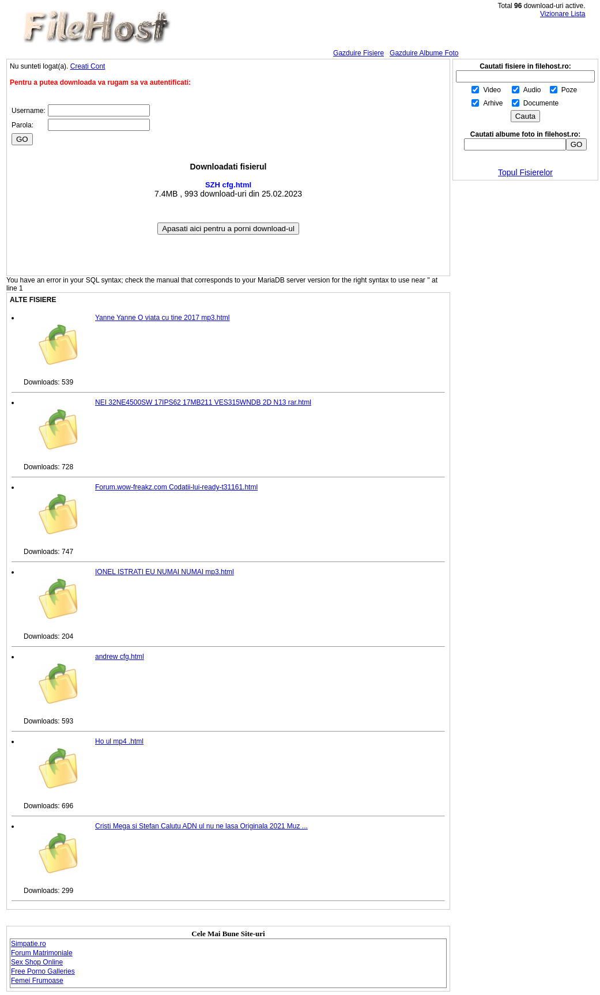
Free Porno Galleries (43, 971)
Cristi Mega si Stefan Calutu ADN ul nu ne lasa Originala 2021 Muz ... (201, 826)
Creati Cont (87, 66)
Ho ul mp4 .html (119, 741)
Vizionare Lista (563, 14)
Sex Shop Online (37, 962)
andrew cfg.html (119, 657)
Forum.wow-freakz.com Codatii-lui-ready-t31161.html (176, 487)
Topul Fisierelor (525, 172)
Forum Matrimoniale (42, 953)
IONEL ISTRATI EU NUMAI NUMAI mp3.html (164, 572)
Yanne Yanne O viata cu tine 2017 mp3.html (162, 318)
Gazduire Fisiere (358, 53)
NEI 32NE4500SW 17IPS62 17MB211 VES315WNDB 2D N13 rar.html (203, 402)
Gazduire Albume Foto (424, 53)
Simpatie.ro (28, 944)
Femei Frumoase (37, 981)
